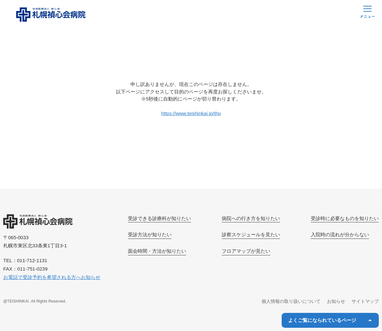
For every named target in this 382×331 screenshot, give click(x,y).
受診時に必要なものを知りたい (345, 218)
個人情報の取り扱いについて (291, 301)
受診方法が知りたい (150, 234)
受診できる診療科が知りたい (159, 218)
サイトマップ (365, 301)
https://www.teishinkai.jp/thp (191, 113)
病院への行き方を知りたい (251, 218)
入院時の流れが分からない (340, 234)
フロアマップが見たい (246, 251)
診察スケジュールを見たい (251, 234)
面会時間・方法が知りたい (157, 251)
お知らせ (336, 301)
